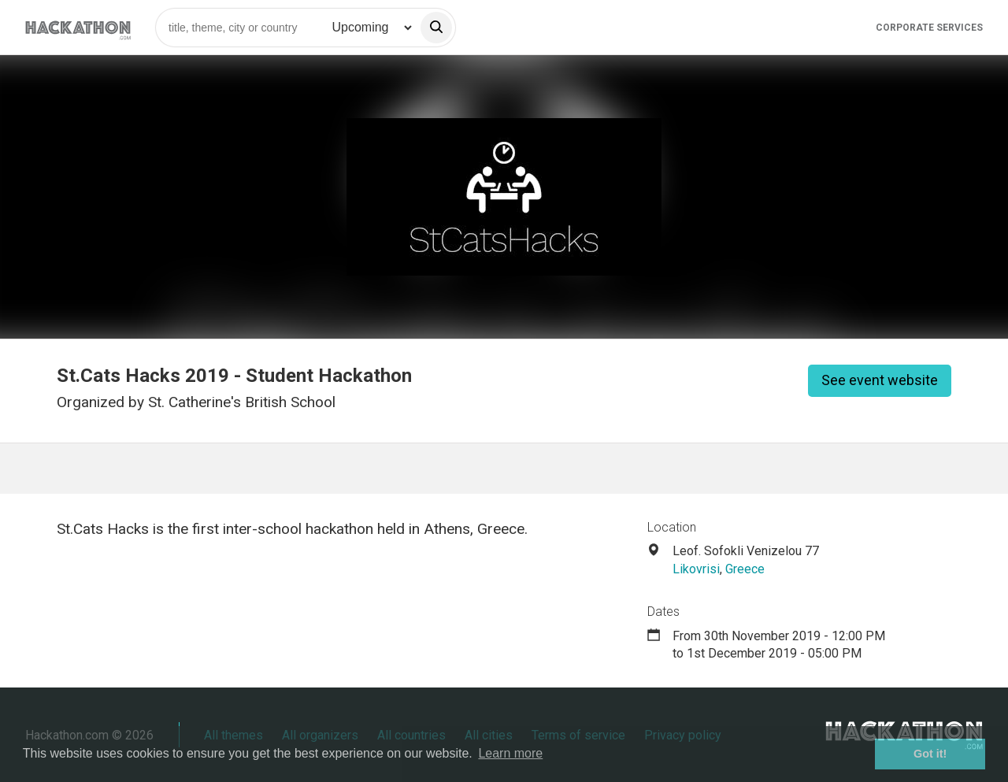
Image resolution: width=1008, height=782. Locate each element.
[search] (436, 27)
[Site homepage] (78, 27)
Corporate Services (929, 27)
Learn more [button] (510, 753)
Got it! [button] (930, 753)
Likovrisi (696, 568)
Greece (745, 568)
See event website (879, 380)
